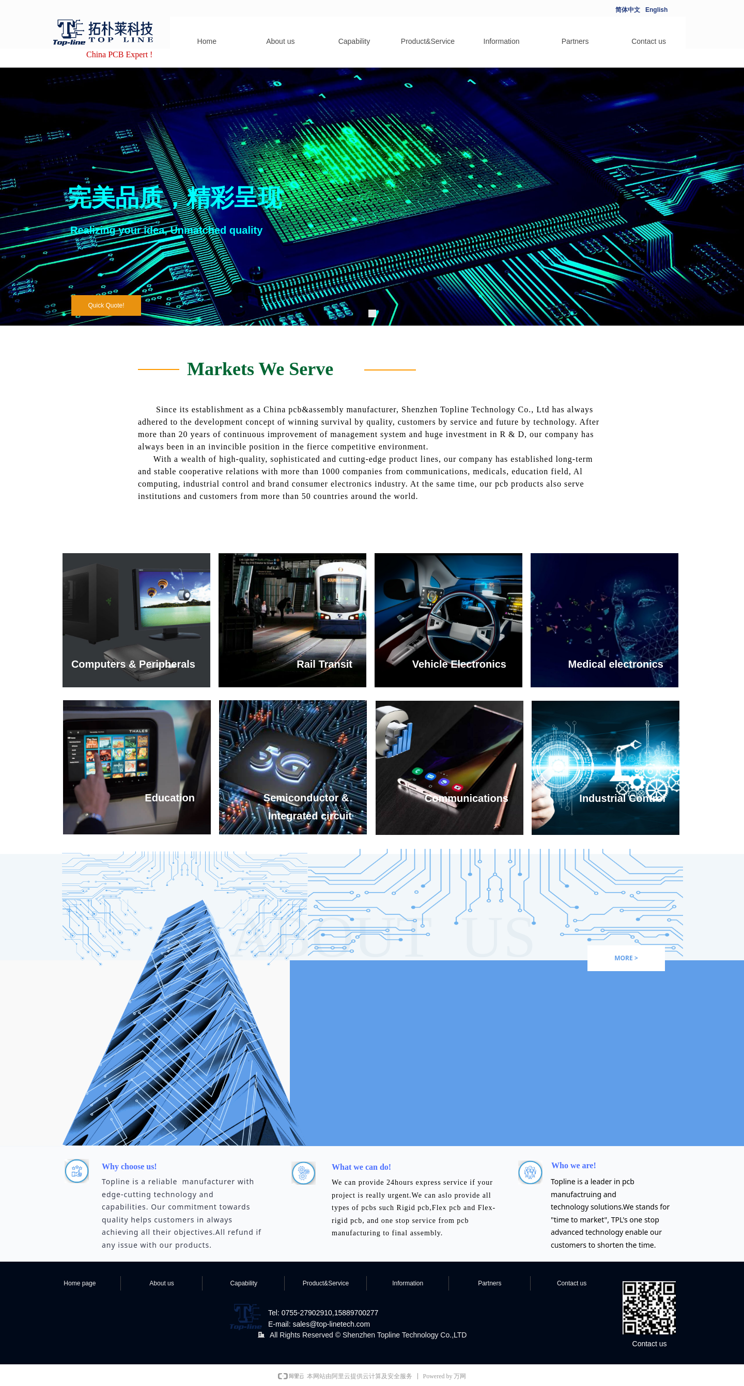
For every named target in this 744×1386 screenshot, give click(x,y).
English (656, 9)
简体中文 (627, 9)
